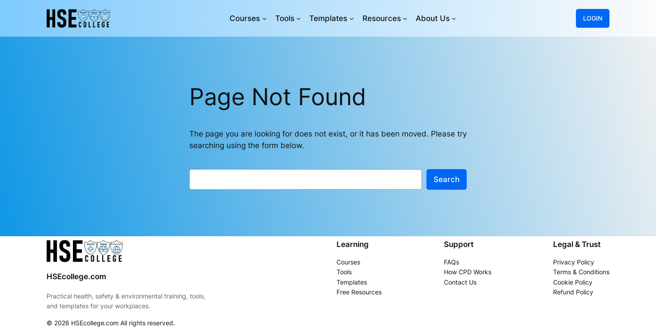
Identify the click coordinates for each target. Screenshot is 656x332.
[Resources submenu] (405, 18)
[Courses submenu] (264, 18)
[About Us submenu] (454, 18)
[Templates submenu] (351, 18)
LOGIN (592, 18)
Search (447, 179)
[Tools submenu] (298, 18)
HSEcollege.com (76, 276)
